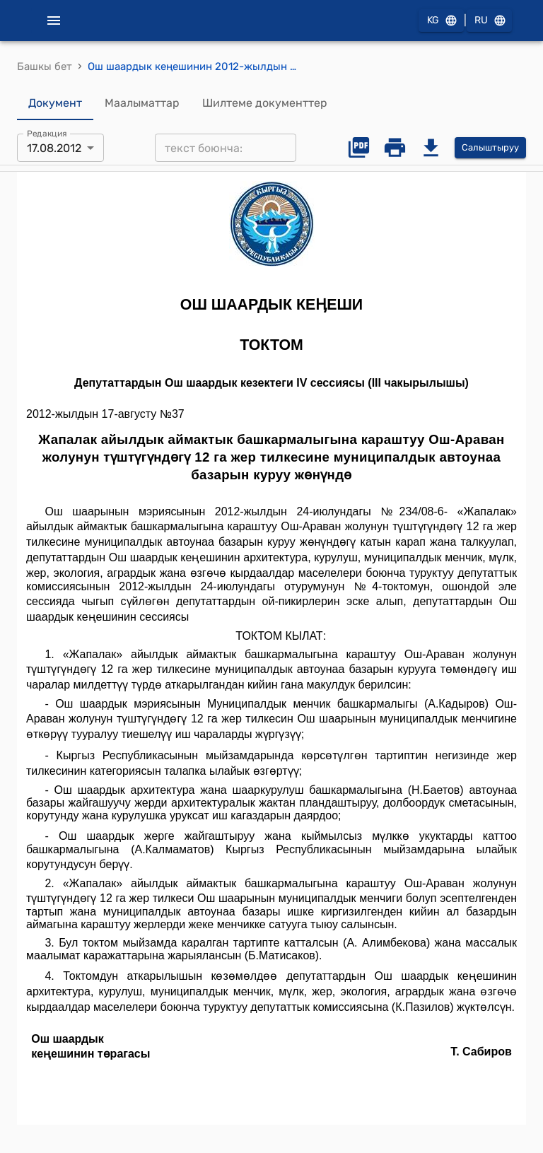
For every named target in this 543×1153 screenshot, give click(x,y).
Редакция (47, 134)
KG (441, 21)
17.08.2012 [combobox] (54, 148)
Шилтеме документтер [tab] (265, 103)
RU (489, 21)
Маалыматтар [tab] (142, 103)
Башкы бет (44, 66)
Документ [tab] (55, 103)
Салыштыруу (490, 148)
